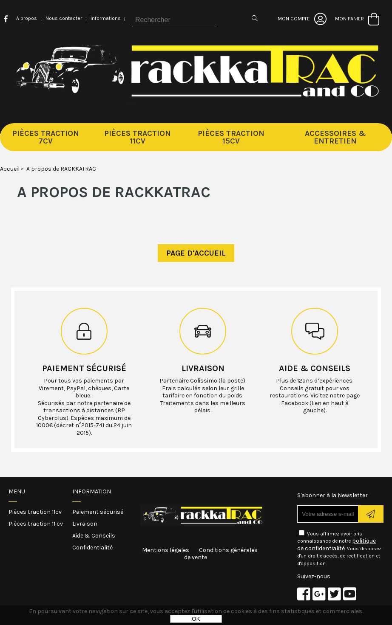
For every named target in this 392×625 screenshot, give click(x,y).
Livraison (203, 368)
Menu (17, 491)
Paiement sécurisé (84, 368)
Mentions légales (165, 550)
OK (196, 619)
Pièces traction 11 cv (36, 523)
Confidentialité (92, 547)
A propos (26, 18)
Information (91, 491)
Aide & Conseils (93, 535)
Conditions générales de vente (221, 553)
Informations (106, 18)
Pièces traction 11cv (35, 511)
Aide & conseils (314, 368)
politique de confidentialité (336, 544)
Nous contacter (63, 18)
